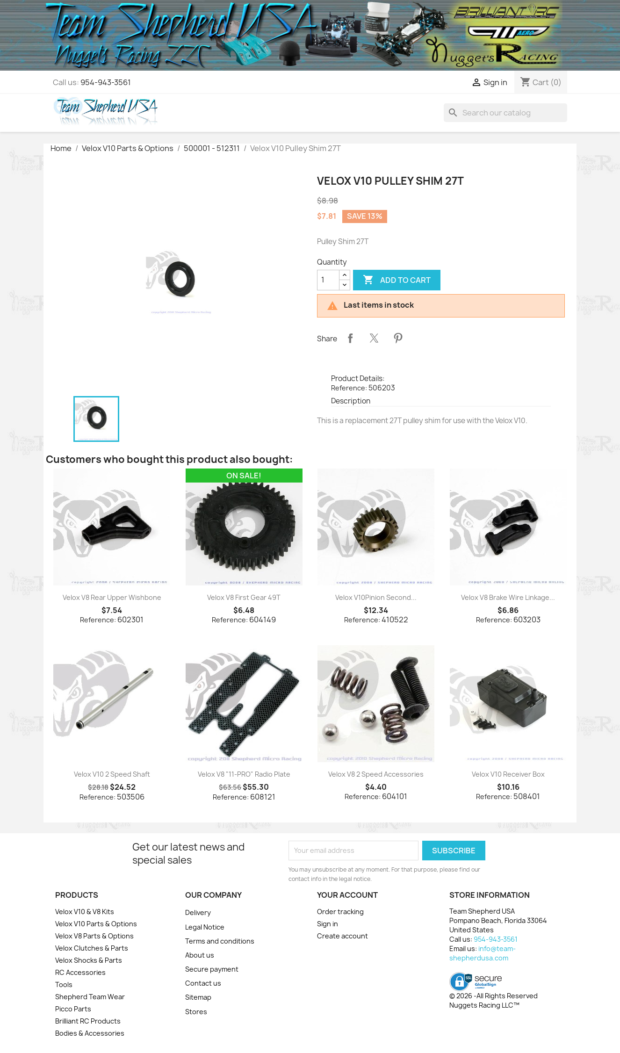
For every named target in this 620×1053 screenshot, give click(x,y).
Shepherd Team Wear (90, 996)
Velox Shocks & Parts (88, 960)
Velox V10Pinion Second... (376, 597)
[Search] (505, 112)
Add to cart (397, 280)
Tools (63, 984)
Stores (196, 1011)
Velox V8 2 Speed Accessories (376, 774)
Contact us (203, 983)
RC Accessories (80, 972)
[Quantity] (328, 280)
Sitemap (198, 997)
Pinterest (398, 338)
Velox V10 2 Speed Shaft (112, 774)
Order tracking (340, 911)
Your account (347, 895)
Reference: (349, 387)
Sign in (327, 923)
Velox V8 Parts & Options (94, 935)
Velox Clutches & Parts (91, 948)
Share (350, 338)
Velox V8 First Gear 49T (244, 597)
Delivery (198, 912)
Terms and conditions (219, 941)
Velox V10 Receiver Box (508, 774)
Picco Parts (73, 1008)
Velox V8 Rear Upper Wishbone (112, 597)
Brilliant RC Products (88, 1021)
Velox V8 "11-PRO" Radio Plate (244, 774)
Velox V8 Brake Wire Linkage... (508, 597)
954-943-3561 (105, 82)
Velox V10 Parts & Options (96, 923)
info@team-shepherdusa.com (482, 953)
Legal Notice (204, 927)
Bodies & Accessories (89, 1033)
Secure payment (211, 969)
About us (199, 955)
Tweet (374, 338)
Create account (342, 935)
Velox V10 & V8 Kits (84, 911)
